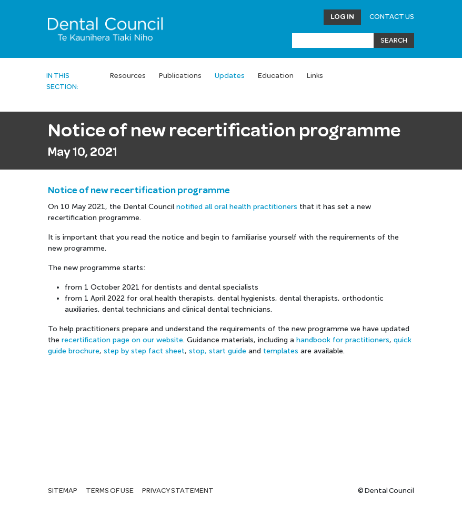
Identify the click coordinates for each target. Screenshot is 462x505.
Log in (342, 17)
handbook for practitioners (342, 339)
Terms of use (110, 490)
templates (280, 350)
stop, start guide (217, 350)
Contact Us (391, 17)
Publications (180, 76)
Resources (128, 76)
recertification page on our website (122, 339)
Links (315, 76)
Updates (230, 76)
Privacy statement (178, 490)
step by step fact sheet (144, 350)
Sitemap (62, 490)
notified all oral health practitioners (236, 206)
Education (276, 76)
